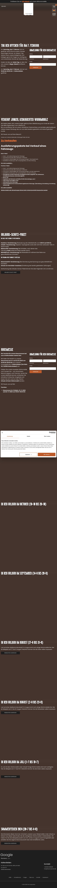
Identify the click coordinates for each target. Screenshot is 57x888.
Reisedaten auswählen (10, 653)
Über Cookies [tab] (47, 436)
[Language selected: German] (54, 10)
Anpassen (28, 454)
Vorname (32, 59)
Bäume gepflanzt (28, 13)
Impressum (45, 877)
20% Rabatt (25, 1)
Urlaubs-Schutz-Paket (10, 272)
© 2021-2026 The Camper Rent (28, 884)
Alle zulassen (47, 454)
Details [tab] (28, 436)
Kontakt (38, 877)
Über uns (31, 877)
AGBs (10, 877)
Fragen (25, 877)
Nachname (45, 59)
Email (34, 61)
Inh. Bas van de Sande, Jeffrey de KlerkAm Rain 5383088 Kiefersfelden (10, 867)
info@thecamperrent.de (50, 869)
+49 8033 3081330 (48, 867)
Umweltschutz (17, 877)
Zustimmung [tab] (10, 436)
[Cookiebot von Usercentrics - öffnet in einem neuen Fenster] (50, 433)
